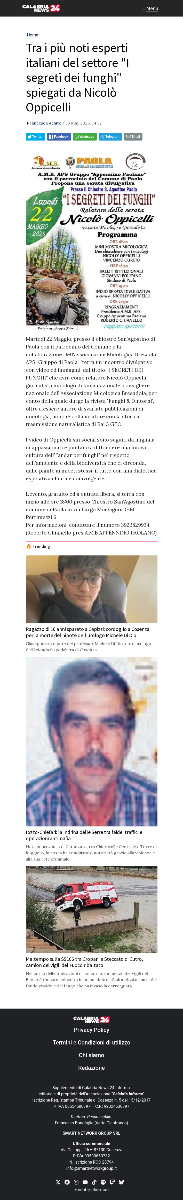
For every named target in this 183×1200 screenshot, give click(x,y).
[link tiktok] (94, 1182)
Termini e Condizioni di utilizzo (91, 1042)
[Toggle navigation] (150, 8)
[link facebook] (67, 1182)
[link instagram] (76, 1182)
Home (32, 35)
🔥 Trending (38, 546)
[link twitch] (112, 1182)
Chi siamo (91, 1055)
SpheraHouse (100, 1190)
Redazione (91, 1068)
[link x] (58, 1182)
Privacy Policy (91, 1030)
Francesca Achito (44, 123)
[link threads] (121, 1182)
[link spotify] (103, 1182)
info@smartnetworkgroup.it (91, 1168)
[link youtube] (85, 1182)
